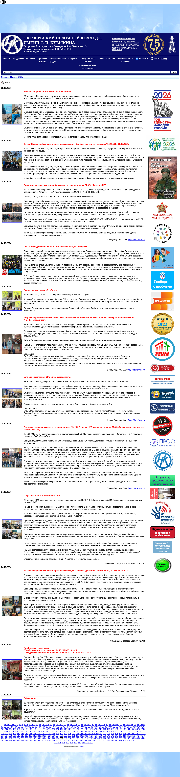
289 (10, 740)
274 (97, 738)
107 (22, 729)
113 (46, 729)
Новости (6, 59)
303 (65, 740)
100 (140, 727)
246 (132, 736)
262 (50, 738)
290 (14, 740)
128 (104, 729)
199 (93, 734)
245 (128, 736)
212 (144, 734)
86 (100, 727)
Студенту (73, 59)
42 (121, 725)
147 (34, 731)
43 (124, 725)
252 (10, 738)
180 (18, 734)
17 (51, 725)
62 (33, 727)
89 (108, 727)
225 (50, 736)
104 (10, 729)
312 (100, 740)
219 (26, 736)
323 (144, 740)
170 (124, 731)
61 (30, 727)
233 (81, 736)
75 (69, 727)
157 (73, 731)
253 (14, 738)
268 (73, 738)
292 (22, 740)
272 (89, 738)
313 (104, 740)
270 (81, 738)
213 (3, 736)
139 (3, 731)
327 (67, 743)
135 (132, 729)
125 (93, 729)
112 (42, 729)
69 (53, 727)
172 (132, 731)
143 (18, 731)
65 (41, 727)
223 (42, 736)
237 (97, 736)
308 (85, 740)
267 (69, 738)
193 (69, 734)
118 (65, 729)
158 (77, 731)
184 (34, 734)
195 (77, 734)
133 (124, 729)
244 (124, 736)
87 (103, 727)
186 (42, 734)
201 (100, 734)
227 (57, 736)
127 (100, 729)
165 (104, 731)
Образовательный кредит (58, 60)
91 (114, 727)
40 (115, 725)
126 (97, 729)
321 (136, 740)
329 (75, 743)
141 (10, 731)
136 (136, 729)
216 (14, 736)
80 (83, 727)
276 (104, 738)
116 (57, 729)
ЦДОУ (101, 59)
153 (57, 731)
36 (104, 725)
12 (37, 725)
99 (136, 727)
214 (6, 736)
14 (43, 725)
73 (64, 727)
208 (128, 734)
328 (71, 743)
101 (144, 727)
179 (14, 734)
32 (93, 725)
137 (140, 729)
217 (18, 736)
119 (69, 729)
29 (85, 725)
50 (143, 725)
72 (61, 727)
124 (89, 729)
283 (132, 738)
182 (26, 734)
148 (38, 731)
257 (30, 738)
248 (140, 736)
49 (141, 725)
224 (46, 736)
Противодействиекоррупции (125, 60)
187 (46, 734)
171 (128, 731)
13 (40, 725)
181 (22, 734)
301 (57, 740)
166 (108, 731)
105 (14, 729)
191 (61, 734)
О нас (32, 59)
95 (125, 727)
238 (100, 736)
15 (45, 725)
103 (6, 729)
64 (39, 727)
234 (85, 736)
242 (116, 736)
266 (65, 738)
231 (73, 736)
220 (30, 736)
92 (117, 727)
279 (116, 738)
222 (38, 736)
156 (69, 731)
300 (53, 740)
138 (144, 729)
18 (54, 725)
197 (85, 734)
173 (136, 731)
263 (53, 738)
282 (128, 738)
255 (22, 738)
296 (38, 740)
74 (66, 727)
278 (112, 738)
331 (83, 743)
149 (42, 731)
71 (58, 727)
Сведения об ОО (20, 59)
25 (73, 725)
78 (78, 727)
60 (27, 727)
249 (144, 736)
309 (89, 740)
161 (89, 731)
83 (92, 727)
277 (108, 738)
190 (57, 734)
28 (82, 725)
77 (75, 727)
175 (144, 731)
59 (25, 727)
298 (46, 740)
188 (50, 734)
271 (85, 738)
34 (99, 725)
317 (120, 740)
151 (50, 731)
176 (3, 734)
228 (61, 736)
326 (63, 743)
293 (26, 740)
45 (129, 725)
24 (71, 725)
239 (104, 736)
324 (56, 743)
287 (3, 740)
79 (80, 727)
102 (3, 729)
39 (112, 725)
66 (44, 727)
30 (87, 725)
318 (124, 740)
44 (127, 725)
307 (81, 740)
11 (34, 725)
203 (108, 734)
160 (85, 731)
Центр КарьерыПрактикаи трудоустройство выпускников (87, 63)
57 (19, 727)
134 (128, 729)
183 (30, 734)
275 (100, 738)
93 (120, 727)
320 (132, 740)
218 (22, 736)
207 (124, 734)
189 (53, 734)
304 (69, 740)
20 (59, 725)
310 (93, 740)
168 (116, 731)
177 (6, 734)
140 (6, 731)
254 (18, 738)
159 (81, 731)
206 (120, 734)
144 (22, 731)
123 (85, 729)
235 (89, 736)
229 (65, 736)
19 (57, 725)
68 (50, 727)
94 (122, 727)
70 (55, 727)
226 (53, 736)
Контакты (110, 59)
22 (65, 725)
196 (81, 734)
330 (79, 743)
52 (5, 727)
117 (61, 729)
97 (131, 727)
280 (120, 738)
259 (38, 738)
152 (53, 731)
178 (10, 734)
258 (34, 738)
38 (110, 725)
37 (107, 725)
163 (97, 731)
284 (136, 738)
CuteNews (81, 746)
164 (100, 731)
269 (77, 738)
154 (61, 731)
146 (30, 731)
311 (97, 740)
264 (57, 738)
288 (6, 740)
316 (116, 740)
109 (30, 729)
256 (26, 738)
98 (134, 727)
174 (140, 731)
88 (106, 727)
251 (6, 738)
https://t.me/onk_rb (136, 239)
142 (14, 731)
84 (95, 727)
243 (120, 736)
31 (90, 725)
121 (77, 729)
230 (69, 736)
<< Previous (9, 725)
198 (89, 734)
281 (124, 738)
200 (97, 734)
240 (108, 736)
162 (93, 731)
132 (120, 729)
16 (48, 725)
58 (22, 727)
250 (3, 738)
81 (86, 727)
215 (10, 736)
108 (26, 729)
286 (144, 738)
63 (36, 727)
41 (118, 725)
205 (116, 734)
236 (93, 736)
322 (140, 740)
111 (38, 729)
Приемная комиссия (42, 60)
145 (26, 731)
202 (104, 734)
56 (16, 727)
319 (128, 740)
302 (61, 740)
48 (138, 725)
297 (42, 740)
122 (81, 729)
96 (128, 727)
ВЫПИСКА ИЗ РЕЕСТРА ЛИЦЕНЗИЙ (123, 39)
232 (77, 736)
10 (31, 725)
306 (77, 740)
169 (120, 731)
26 (76, 725)
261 (46, 738)
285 (140, 738)
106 (18, 729)
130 (112, 729)
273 (93, 738)
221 (34, 736)
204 (112, 734)
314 (108, 740)
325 (59, 743)
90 (111, 727)
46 (132, 725)
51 (2, 727)
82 (89, 727)
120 (73, 729)
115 (53, 729)
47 (135, 725)
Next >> (89, 743)
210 (136, 734)
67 (47, 727)
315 (112, 740)
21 (62, 725)
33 (96, 725)
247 (136, 736)
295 (34, 740)
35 (101, 725)
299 (50, 740)
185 (38, 734)
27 (79, 725)
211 (140, 734)
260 (42, 738)
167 (112, 731)
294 (30, 740)
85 (97, 727)
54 (11, 727)
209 (132, 734)
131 (116, 729)
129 (108, 729)
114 (50, 729)
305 (73, 740)
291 (18, 740)
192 (65, 734)
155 (65, 731)
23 (68, 725)
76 (72, 727)
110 (34, 729)
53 (8, 727)
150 (46, 731)
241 (112, 736)
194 (73, 734)
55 (13, 727)
